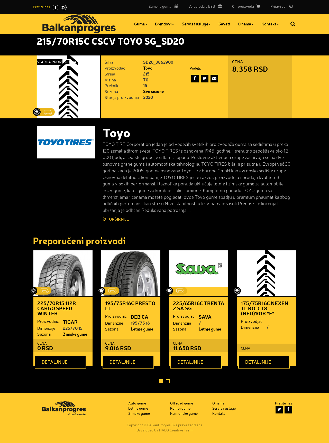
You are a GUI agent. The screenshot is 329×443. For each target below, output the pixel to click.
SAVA (205, 316)
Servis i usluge (196, 23)
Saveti (224, 23)
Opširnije (119, 219)
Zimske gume (75, 334)
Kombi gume (180, 408)
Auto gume (137, 403)
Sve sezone (153, 91)
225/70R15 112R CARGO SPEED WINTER (56, 308)
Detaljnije (55, 362)
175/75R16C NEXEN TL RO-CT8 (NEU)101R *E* (264, 308)
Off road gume (181, 403)
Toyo (147, 68)
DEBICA (139, 316)
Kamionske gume (184, 413)
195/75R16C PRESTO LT (130, 306)
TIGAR (70, 321)
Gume (140, 23)
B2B (204, 6)
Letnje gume (142, 329)
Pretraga (293, 24)
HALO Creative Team (176, 430)
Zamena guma (163, 6)
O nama (246, 23)
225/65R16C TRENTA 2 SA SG (198, 306)
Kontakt (270, 23)
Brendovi (164, 23)
